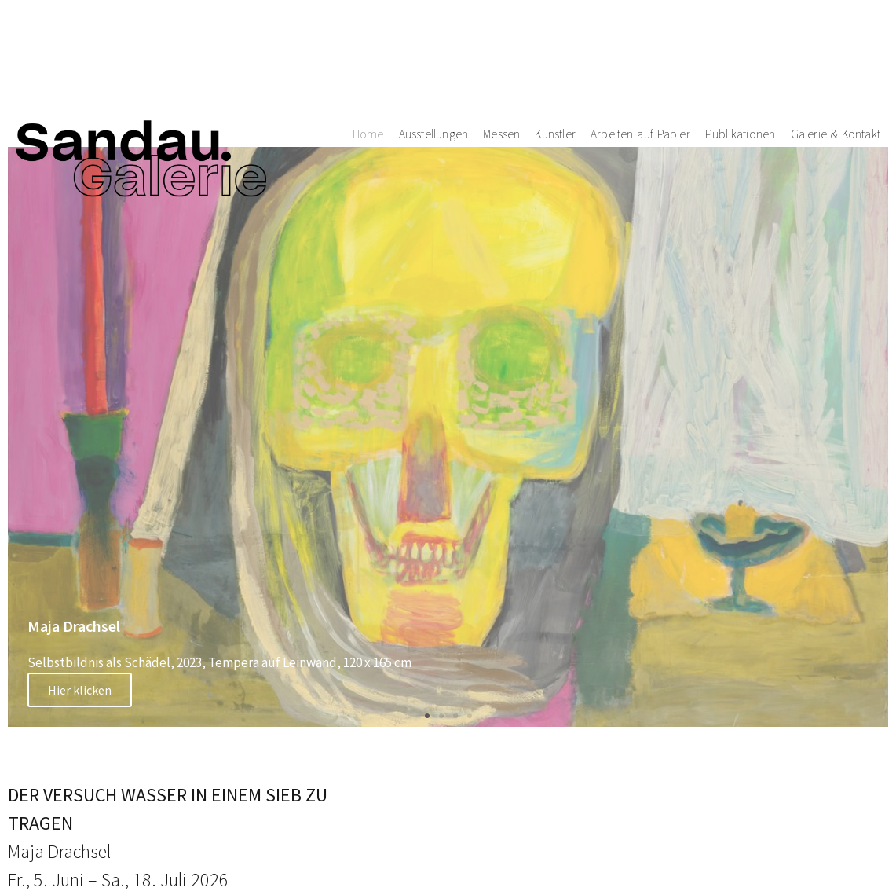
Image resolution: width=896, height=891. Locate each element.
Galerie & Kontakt (836, 68)
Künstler (555, 68)
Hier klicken (80, 690)
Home (368, 68)
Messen (501, 68)
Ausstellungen (434, 68)
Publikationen (740, 68)
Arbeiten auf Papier (640, 68)
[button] (427, 715)
